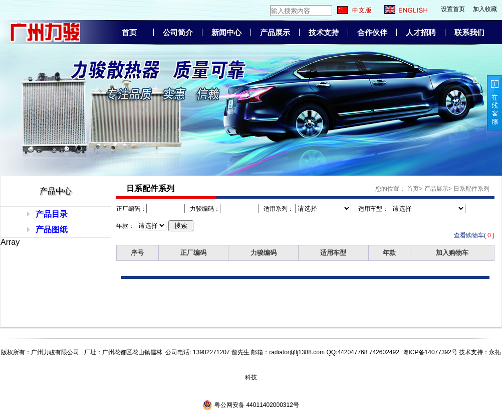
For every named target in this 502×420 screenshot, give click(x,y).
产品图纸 (52, 229)
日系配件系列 (471, 188)
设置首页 (453, 9)
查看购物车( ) (474, 235)
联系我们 (469, 33)
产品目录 (52, 214)
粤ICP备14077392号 (430, 352)
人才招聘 (421, 33)
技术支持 (324, 33)
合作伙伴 (372, 33)
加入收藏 (485, 9)
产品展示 (275, 33)
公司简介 (178, 33)
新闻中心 (226, 33)
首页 (129, 33)
